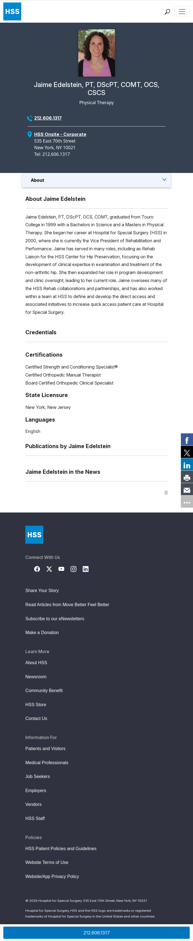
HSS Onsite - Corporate (60, 134)
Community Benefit (44, 690)
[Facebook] (40, 568)
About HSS (36, 662)
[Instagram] (77, 568)
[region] (96, 492)
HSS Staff (35, 818)
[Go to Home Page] (34, 535)
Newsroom (35, 676)
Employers (35, 790)
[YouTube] (64, 568)
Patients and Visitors (45, 748)
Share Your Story (42, 590)
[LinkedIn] (89, 568)
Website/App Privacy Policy (52, 876)
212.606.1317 (48, 118)
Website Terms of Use (46, 862)
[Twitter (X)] (52, 568)
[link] (187, 439)
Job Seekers (37, 776)
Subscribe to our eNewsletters (54, 618)
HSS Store (35, 704)
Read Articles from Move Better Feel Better (67, 604)
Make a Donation (42, 632)
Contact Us (36, 718)
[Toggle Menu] (96, 180)
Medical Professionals (46, 762)
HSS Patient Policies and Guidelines (60, 848)
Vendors (33, 804)
